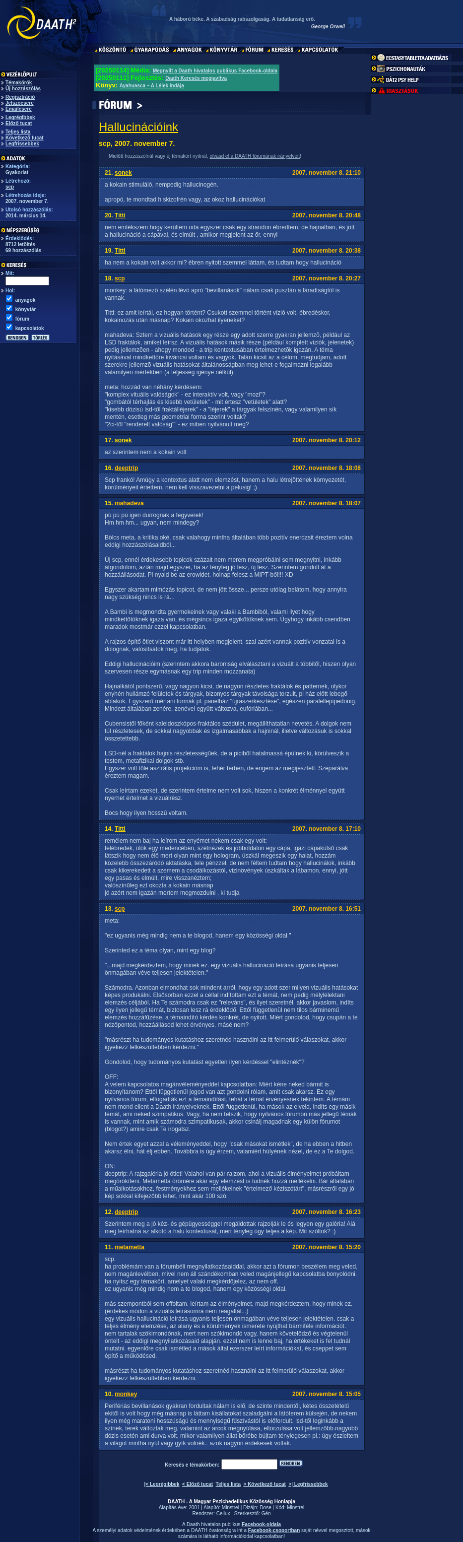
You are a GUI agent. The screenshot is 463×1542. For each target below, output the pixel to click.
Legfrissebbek (22, 143)
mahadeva (129, 503)
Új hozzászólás (23, 88)
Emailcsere (18, 109)
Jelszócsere (19, 103)
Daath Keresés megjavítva (196, 78)
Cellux (223, 1513)
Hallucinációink (138, 127)
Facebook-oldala (261, 1524)
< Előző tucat (197, 1484)
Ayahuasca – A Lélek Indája (152, 85)
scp (9, 187)
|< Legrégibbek (162, 1484)
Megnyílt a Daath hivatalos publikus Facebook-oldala (215, 70)
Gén (266, 1513)
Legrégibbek (20, 117)
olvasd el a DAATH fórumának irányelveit (254, 156)
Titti (120, 215)
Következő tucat (24, 137)
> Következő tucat (265, 1484)
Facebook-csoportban (274, 1530)
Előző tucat (18, 123)
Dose (265, 1507)
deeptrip (126, 468)
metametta (129, 1247)
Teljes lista (17, 131)
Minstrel (230, 1507)
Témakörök (18, 82)
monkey (126, 1394)
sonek (123, 172)
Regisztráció (20, 97)
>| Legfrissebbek (308, 1484)
